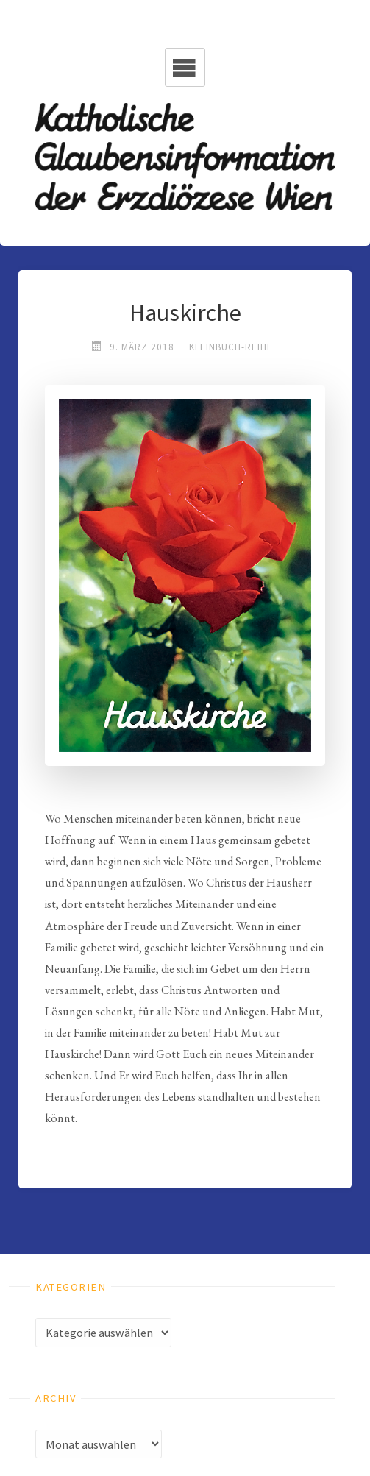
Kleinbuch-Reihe (231, 347)
